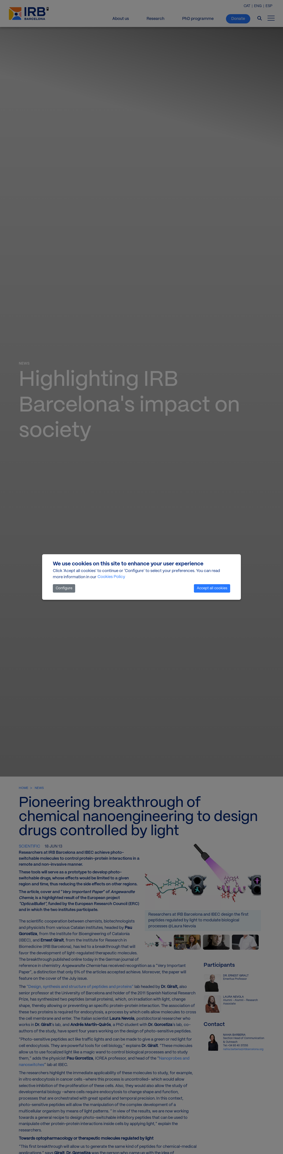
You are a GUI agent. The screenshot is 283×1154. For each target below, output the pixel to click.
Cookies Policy (111, 577)
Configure (64, 588)
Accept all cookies (212, 588)
